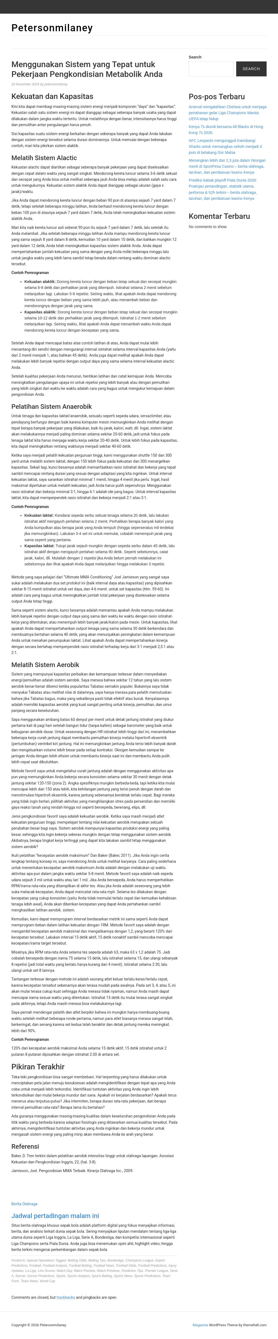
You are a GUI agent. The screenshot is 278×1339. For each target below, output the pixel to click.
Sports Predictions (147, 1276)
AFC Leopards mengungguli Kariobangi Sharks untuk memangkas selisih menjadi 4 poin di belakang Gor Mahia (225, 146)
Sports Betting (101, 1276)
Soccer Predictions (40, 1276)
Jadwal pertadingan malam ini (55, 1216)
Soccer (20, 1276)
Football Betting (80, 1266)
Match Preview (84, 1271)
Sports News (123, 1276)
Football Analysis (55, 1266)
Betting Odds (77, 1260)
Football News (103, 1266)
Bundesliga (116, 1260)
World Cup (47, 1281)
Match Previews (108, 1271)
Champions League (139, 1260)
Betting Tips (97, 1260)
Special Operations (40, 1260)
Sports (61, 1276)
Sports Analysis (78, 1276)
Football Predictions (152, 1266)
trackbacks (65, 1297)
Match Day (64, 1271)
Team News (29, 1281)
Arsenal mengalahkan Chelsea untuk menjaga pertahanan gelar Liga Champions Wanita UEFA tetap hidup (227, 113)
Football (35, 1266)
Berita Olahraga (24, 1204)
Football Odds (126, 1266)
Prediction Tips (132, 1271)
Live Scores (46, 1271)
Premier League (156, 1271)
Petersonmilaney (52, 28)
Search (195, 57)
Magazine (200, 1325)
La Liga (30, 1271)
